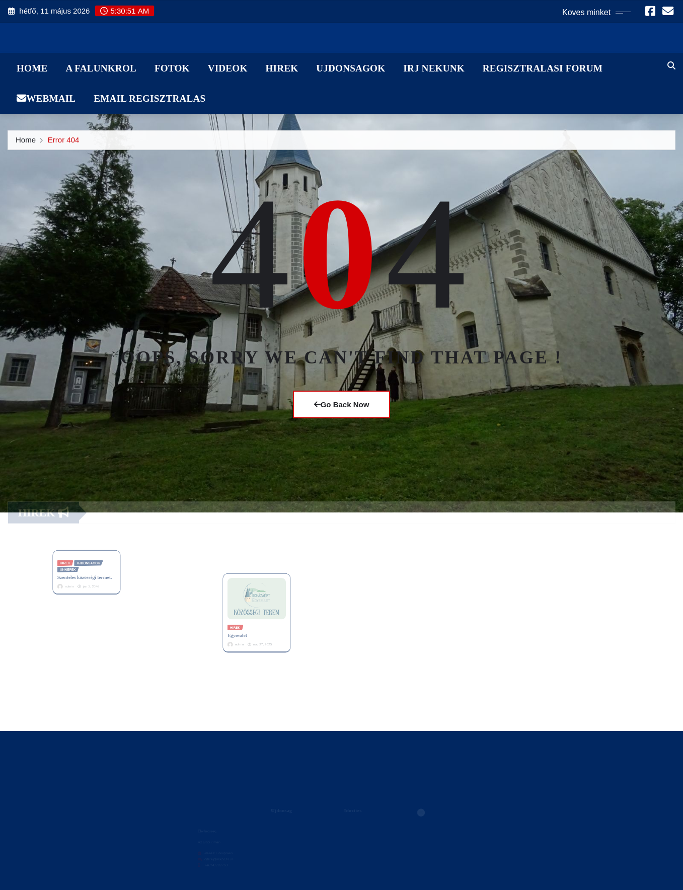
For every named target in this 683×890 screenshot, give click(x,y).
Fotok (172, 68)
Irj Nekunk (434, 68)
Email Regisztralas (149, 98)
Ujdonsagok (350, 68)
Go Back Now (341, 404)
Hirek (281, 68)
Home (32, 68)
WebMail (46, 98)
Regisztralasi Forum (542, 68)
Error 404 (64, 142)
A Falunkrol (100, 68)
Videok (228, 68)
